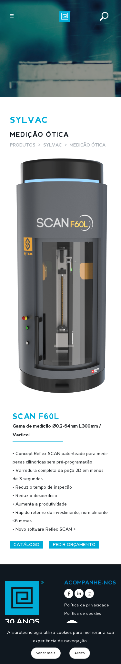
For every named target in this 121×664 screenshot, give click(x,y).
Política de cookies (82, 613)
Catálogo (26, 544)
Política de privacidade (86, 605)
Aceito (80, 653)
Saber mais (45, 653)
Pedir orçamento (74, 544)
